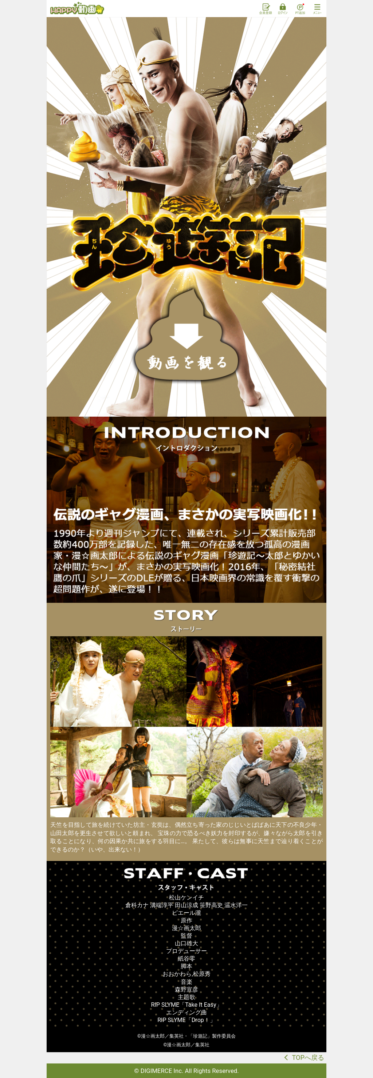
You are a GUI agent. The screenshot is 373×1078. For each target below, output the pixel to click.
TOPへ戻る (308, 1057)
